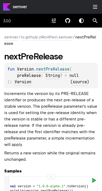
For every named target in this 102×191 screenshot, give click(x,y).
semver (20, 6)
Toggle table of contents (95, 7)
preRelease (52, 106)
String (53, 75)
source (80, 82)
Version (25, 69)
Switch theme (81, 21)
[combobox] (54, 21)
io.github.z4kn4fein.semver (47, 37)
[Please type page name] (95, 21)
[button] (95, 21)
